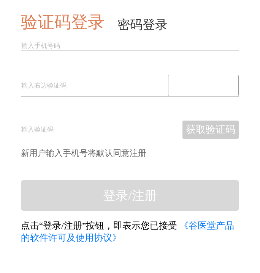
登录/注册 (130, 195)
